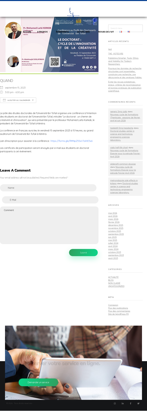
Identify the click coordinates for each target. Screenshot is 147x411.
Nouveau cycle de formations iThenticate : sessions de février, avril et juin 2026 (125, 117)
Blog (111, 280)
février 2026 (113, 222)
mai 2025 (112, 240)
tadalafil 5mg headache (121, 128)
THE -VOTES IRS (115, 53)
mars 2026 (113, 219)
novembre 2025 (115, 228)
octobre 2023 (114, 252)
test (110, 49)
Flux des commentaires (119, 311)
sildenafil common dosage (123, 164)
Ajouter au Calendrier (16, 100)
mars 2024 (113, 249)
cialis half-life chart (119, 147)
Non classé (114, 283)
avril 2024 (113, 246)
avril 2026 (112, 216)
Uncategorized (116, 286)
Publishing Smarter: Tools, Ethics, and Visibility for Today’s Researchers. (123, 61)
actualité (113, 277)
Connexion (113, 305)
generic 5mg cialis (118, 111)
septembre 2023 (116, 255)
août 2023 (113, 258)
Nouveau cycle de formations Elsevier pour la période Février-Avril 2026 (125, 153)
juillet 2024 (113, 243)
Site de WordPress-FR (118, 314)
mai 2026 (112, 213)
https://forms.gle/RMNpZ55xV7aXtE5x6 (71, 141)
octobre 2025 (114, 231)
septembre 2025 (116, 234)
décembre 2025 (115, 225)
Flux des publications (118, 308)
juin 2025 (112, 237)
